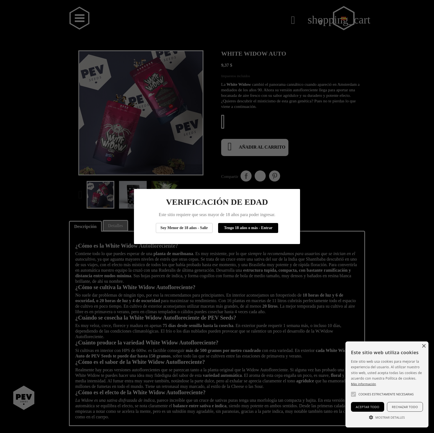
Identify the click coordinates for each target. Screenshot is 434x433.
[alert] (386, 384)
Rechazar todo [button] (405, 407)
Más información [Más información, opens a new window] (363, 384)
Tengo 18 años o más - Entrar (248, 228)
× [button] (424, 346)
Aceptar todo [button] (367, 407)
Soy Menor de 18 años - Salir (184, 228)
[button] (353, 394)
